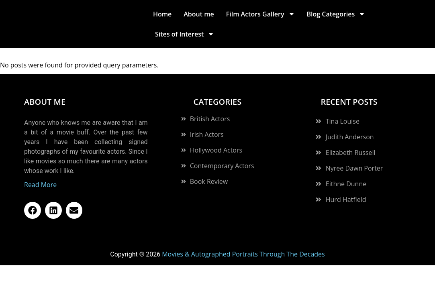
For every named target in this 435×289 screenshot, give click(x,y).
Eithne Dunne (346, 170)
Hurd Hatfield (346, 186)
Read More (40, 171)
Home (162, 14)
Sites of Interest (184, 34)
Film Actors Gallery (260, 14)
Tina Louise (342, 108)
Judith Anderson (350, 123)
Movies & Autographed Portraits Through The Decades (243, 240)
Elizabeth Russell (351, 139)
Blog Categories (336, 14)
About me (199, 14)
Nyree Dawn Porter (354, 155)
